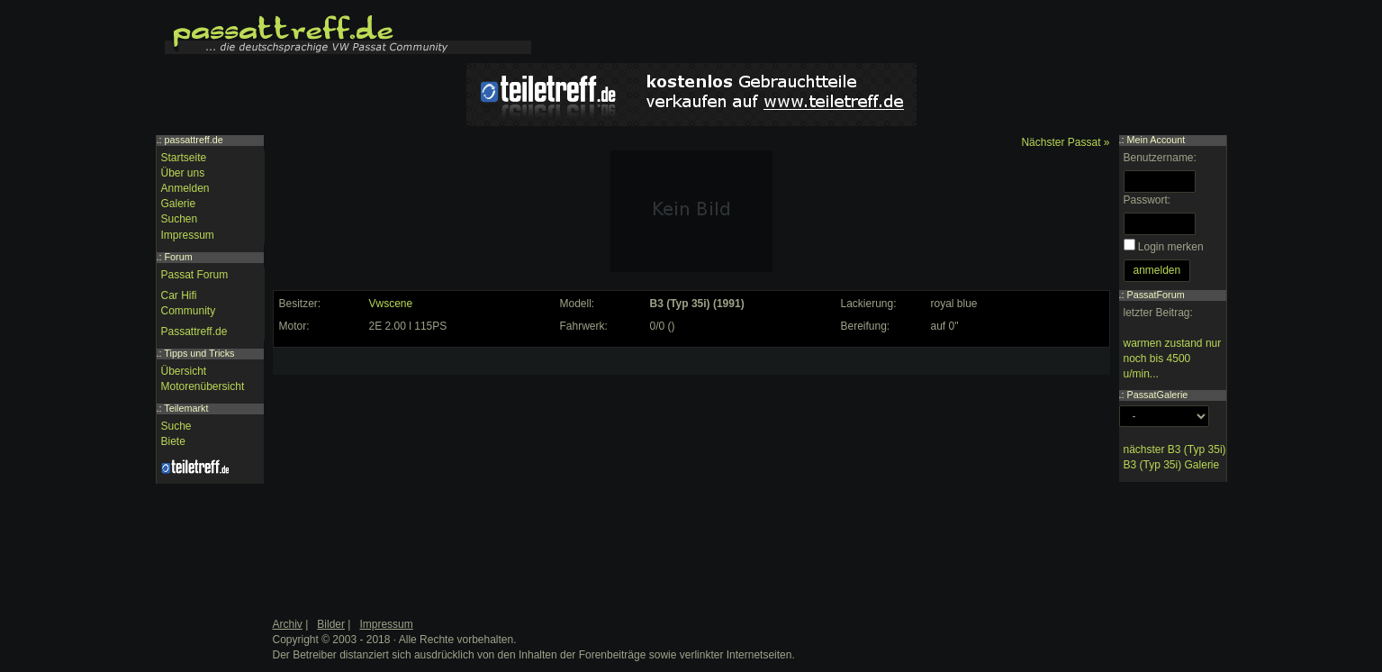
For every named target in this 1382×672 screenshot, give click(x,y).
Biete (173, 441)
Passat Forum (195, 274)
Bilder (331, 624)
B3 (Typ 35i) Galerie (1172, 465)
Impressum (187, 235)
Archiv (288, 624)
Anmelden (185, 188)
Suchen (179, 219)
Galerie (178, 203)
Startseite (184, 157)
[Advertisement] (413, 465)
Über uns (183, 173)
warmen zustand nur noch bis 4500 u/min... (1173, 358)
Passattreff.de (194, 331)
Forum (179, 256)
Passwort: (1147, 200)
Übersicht (184, 371)
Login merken (1171, 247)
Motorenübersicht (203, 386)
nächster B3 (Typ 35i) (1175, 449)
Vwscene (391, 303)
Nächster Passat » (1065, 142)
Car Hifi (179, 295)
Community (188, 310)
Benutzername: (1160, 157)
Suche (176, 426)
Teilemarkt (186, 408)
